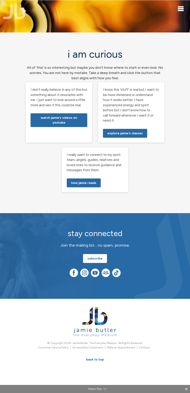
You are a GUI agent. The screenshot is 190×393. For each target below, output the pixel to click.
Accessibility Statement (87, 347)
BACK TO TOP (95, 359)
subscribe (95, 258)
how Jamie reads (83, 183)
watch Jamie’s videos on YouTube (59, 120)
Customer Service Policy (53, 347)
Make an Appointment (121, 347)
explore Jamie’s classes (125, 133)
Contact (144, 347)
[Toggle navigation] (181, 8)
